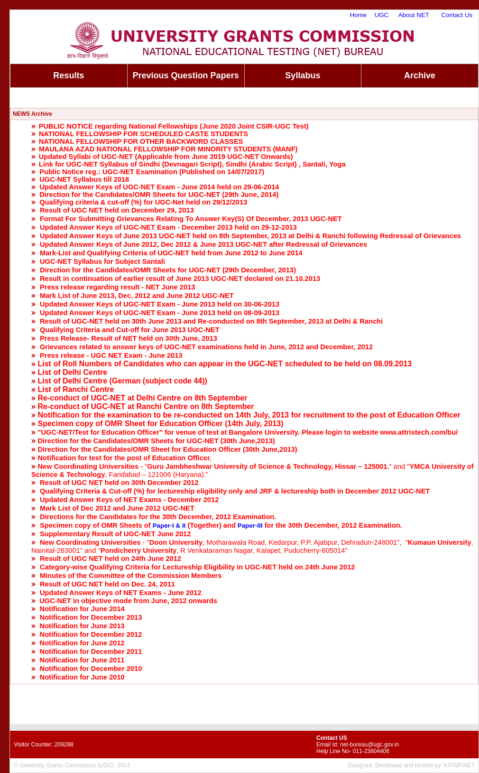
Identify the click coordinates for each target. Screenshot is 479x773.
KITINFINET (459, 765)
